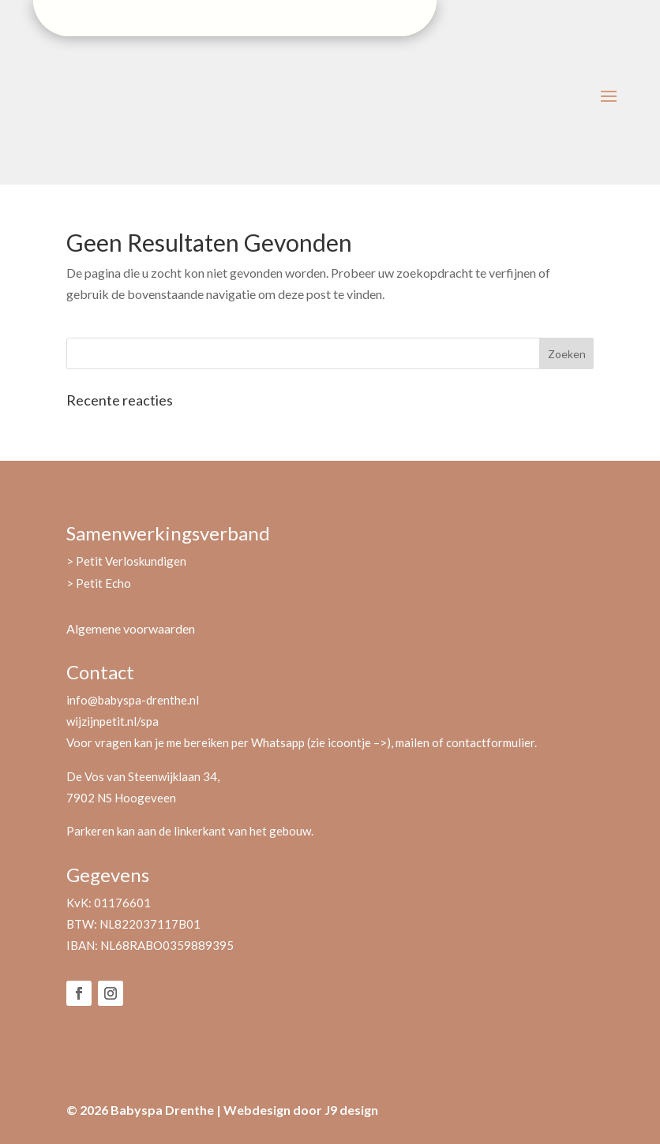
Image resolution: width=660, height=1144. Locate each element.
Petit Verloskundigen (131, 561)
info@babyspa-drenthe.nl (132, 700)
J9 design (351, 1109)
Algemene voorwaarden (130, 628)
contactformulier (490, 742)
